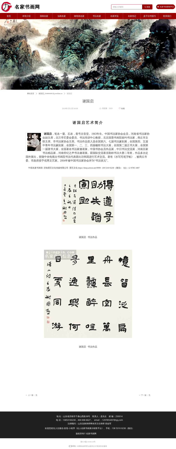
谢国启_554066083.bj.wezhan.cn (50, 94)
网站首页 (30, 94)
